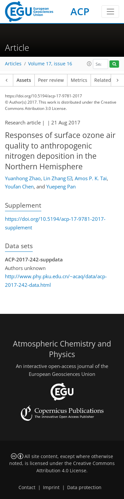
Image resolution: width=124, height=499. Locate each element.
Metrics (79, 80)
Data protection (84, 487)
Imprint (51, 487)
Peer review (51, 80)
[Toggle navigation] (110, 11)
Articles (13, 64)
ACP (79, 11)
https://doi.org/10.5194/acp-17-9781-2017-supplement (55, 223)
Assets (24, 80)
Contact (27, 487)
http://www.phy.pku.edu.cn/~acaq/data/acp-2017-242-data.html (56, 280)
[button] (89, 64)
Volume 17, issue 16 (50, 64)
